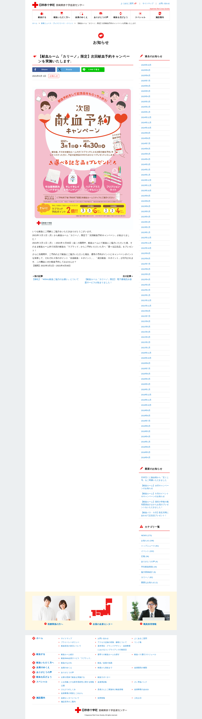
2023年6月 (145, 206)
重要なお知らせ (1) (149, 582)
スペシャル (41, 682)
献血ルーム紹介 (67, 654)
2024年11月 (146, 123)
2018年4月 (145, 457)
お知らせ (54, 76)
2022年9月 (145, 253)
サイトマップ (148, 3)
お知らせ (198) (147, 541)
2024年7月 (145, 143)
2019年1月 (145, 442)
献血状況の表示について (71, 646)
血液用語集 (102, 682)
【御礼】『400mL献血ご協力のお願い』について (55, 279)
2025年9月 (145, 70)
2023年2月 (145, 227)
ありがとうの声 (44, 672)
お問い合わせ (164, 3)
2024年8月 (145, 138)
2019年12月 (146, 395)
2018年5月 (145, 452)
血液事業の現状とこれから (72, 693)
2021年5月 (145, 327)
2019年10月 (146, 405)
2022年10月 (146, 248)
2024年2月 (145, 170)
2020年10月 (146, 358)
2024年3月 (145, 164)
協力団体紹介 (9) (148, 572)
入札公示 (138, 698)
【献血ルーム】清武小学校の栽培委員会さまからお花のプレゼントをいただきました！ (155, 505)
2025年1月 (145, 112)
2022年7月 (145, 264)
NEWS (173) (146, 535)
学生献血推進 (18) (149, 567)
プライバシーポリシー (70, 642)
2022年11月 (146, 243)
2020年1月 (145, 389)
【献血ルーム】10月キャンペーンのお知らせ (155, 487)
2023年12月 (146, 180)
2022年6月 (145, 269)
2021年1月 (145, 348)
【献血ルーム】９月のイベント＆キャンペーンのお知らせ (155, 495)
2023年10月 (146, 191)
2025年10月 (146, 65)
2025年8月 (145, 75)
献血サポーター (104, 677)
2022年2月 (145, 290)
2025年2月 (145, 107)
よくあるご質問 (127, 3)
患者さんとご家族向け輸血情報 (110, 689)
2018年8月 (145, 447)
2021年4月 (145, 332)
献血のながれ (66, 663)
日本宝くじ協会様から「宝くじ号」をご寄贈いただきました (155, 478)
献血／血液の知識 (105, 663)
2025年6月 (145, 86)
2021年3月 (145, 337)
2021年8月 (145, 311)
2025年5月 (145, 91)
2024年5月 (145, 154)
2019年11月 (146, 400)
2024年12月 (146, 117)
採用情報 (101, 698)
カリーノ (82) (147, 577)
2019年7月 (145, 421)
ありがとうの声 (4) (149, 562)
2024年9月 (145, 133)
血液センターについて (70, 698)
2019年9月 (145, 410)
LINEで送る (94, 69)
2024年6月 (145, 149)
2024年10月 (146, 128)
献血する (40, 654)
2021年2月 (145, 342)
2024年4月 (145, 159)
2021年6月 (145, 321)
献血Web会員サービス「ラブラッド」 (76, 658)
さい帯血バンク (140, 682)
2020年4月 (145, 379)
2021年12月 (146, 300)
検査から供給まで (105, 668)
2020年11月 (146, 353)
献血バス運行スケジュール (145, 654)
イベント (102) (147, 551)
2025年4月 (145, 96)
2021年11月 (146, 306)
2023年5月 (145, 211)
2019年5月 (145, 431)
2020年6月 (145, 374)
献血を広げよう (44, 677)
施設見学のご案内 (68, 702)
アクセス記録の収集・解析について (112, 642)
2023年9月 (145, 196)
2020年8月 (145, 363)
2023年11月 (146, 185)
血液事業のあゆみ (141, 689)
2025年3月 (145, 102)
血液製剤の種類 (140, 668)
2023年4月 (145, 217)
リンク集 (138, 642)
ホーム (34, 23)
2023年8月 (145, 201)
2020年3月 (145, 384)
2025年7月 (145, 81)
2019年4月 (145, 437)
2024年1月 (145, 175)
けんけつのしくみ (68, 689)
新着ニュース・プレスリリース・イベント (57, 23)
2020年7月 (145, 369)
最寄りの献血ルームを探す (109, 654)
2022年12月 (146, 238)
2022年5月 (145, 274)
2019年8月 (145, 416)
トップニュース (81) (150, 546)
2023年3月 (145, 222)
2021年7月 (145, 316)
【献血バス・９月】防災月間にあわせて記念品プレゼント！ (155, 514)
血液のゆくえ (43, 667)
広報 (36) (145, 556)
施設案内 (40, 698)
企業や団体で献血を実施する (73, 677)
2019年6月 (145, 426)
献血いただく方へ (45, 662)
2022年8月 (145, 259)
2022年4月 (145, 279)
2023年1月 (145, 232)
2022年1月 (145, 295)
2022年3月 (145, 285)
